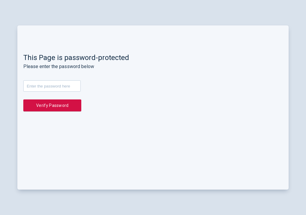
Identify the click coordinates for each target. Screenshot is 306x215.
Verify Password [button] (52, 105)
